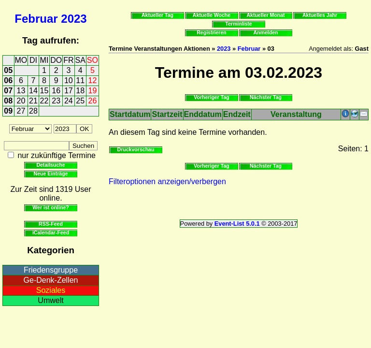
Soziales (50, 290)
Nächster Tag (266, 97)
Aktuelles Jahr (319, 15)
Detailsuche (50, 165)
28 (33, 111)
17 (68, 91)
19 (92, 91)
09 (8, 111)
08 (8, 101)
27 (21, 111)
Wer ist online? (50, 207)
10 (68, 80)
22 (44, 101)
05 (8, 70)
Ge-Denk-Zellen (51, 280)
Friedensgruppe (51, 270)
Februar (35, 18)
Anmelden (266, 32)
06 (8, 80)
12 (92, 80)
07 (8, 91)
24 (68, 101)
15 (44, 91)
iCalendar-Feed (50, 232)
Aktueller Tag (157, 15)
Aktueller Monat (265, 15)
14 (33, 91)
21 (33, 101)
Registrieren (212, 32)
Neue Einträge (51, 173)
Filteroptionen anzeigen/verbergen (167, 181)
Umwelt (50, 300)
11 (80, 80)
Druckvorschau (136, 149)
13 (21, 91)
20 (21, 101)
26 (92, 101)
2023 (73, 18)
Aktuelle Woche (211, 15)
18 (80, 91)
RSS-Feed (51, 224)
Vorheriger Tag (211, 97)
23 (56, 101)
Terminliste (238, 24)
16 (56, 91)
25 (80, 101)
